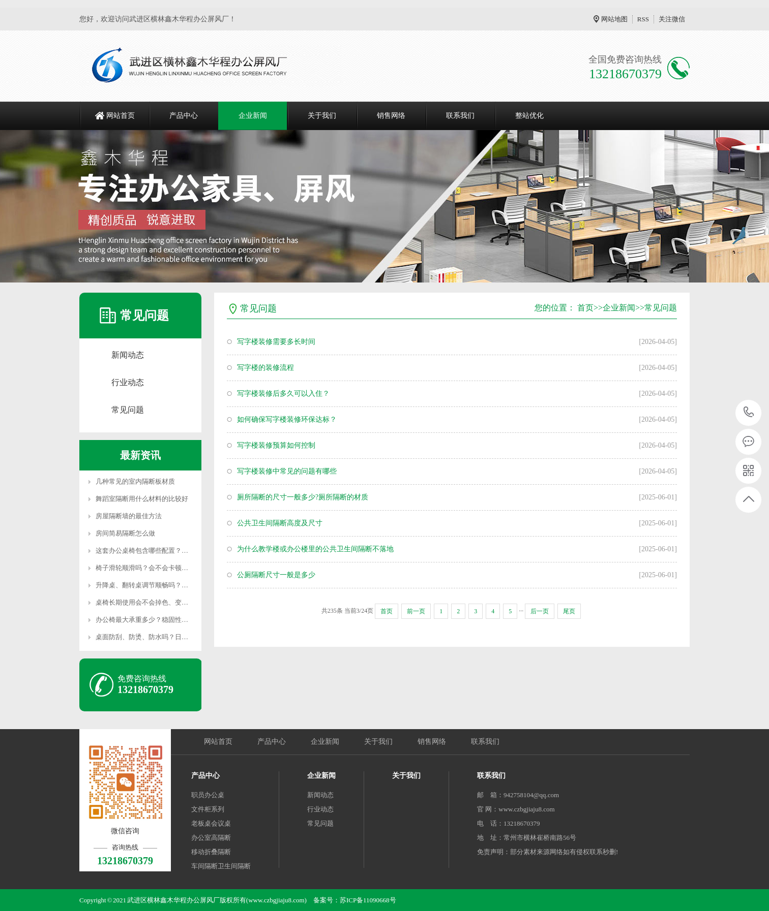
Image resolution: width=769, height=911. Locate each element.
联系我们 (460, 115)
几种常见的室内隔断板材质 (135, 481)
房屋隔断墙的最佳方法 (129, 516)
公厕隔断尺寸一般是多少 (276, 575)
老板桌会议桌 (211, 823)
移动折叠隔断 (211, 852)
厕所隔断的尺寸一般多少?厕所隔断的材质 (302, 497)
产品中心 (183, 115)
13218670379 (748, 412)
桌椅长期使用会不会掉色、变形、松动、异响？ (165, 602)
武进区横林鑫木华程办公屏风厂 (173, 900)
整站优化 (529, 115)
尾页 (569, 611)
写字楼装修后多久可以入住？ (283, 393)
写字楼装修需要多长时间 (276, 341)
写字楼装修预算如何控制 (276, 445)
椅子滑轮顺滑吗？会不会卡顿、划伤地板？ (158, 568)
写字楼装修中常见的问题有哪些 (287, 471)
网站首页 (120, 115)
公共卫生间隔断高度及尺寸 (279, 523)
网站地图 (614, 19)
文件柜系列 (207, 809)
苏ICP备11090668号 (368, 900)
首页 (585, 307)
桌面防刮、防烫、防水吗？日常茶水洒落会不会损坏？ (175, 637)
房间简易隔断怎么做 (125, 533)
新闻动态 (127, 355)
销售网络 (391, 115)
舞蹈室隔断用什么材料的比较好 (142, 498)
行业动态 (127, 382)
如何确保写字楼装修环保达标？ (287, 419)
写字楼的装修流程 (265, 367)
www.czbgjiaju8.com (526, 809)
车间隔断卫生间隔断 (221, 866)
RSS (643, 19)
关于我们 (322, 115)
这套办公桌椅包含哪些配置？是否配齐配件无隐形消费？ (178, 550)
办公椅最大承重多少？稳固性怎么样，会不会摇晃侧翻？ (178, 619)
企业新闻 (253, 115)
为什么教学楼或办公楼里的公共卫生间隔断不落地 (315, 549)
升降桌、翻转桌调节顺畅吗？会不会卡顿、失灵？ (168, 585)
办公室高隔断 (211, 837)
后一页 (539, 611)
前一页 (416, 611)
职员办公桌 (207, 795)
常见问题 (127, 409)
